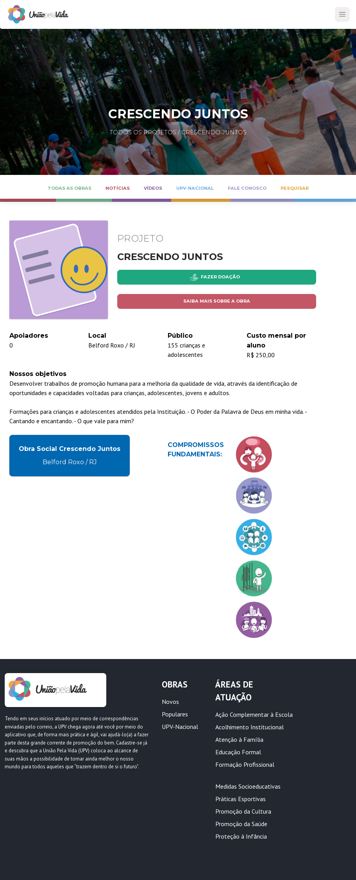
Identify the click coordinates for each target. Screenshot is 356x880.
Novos (170, 701)
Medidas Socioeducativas (248, 786)
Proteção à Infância (241, 836)
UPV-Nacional (180, 726)
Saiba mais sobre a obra (216, 301)
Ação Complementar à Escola (254, 714)
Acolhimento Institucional (249, 727)
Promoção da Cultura (243, 811)
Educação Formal (238, 752)
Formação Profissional (244, 764)
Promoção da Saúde (241, 824)
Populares (175, 714)
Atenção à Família (239, 739)
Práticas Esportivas (240, 799)
